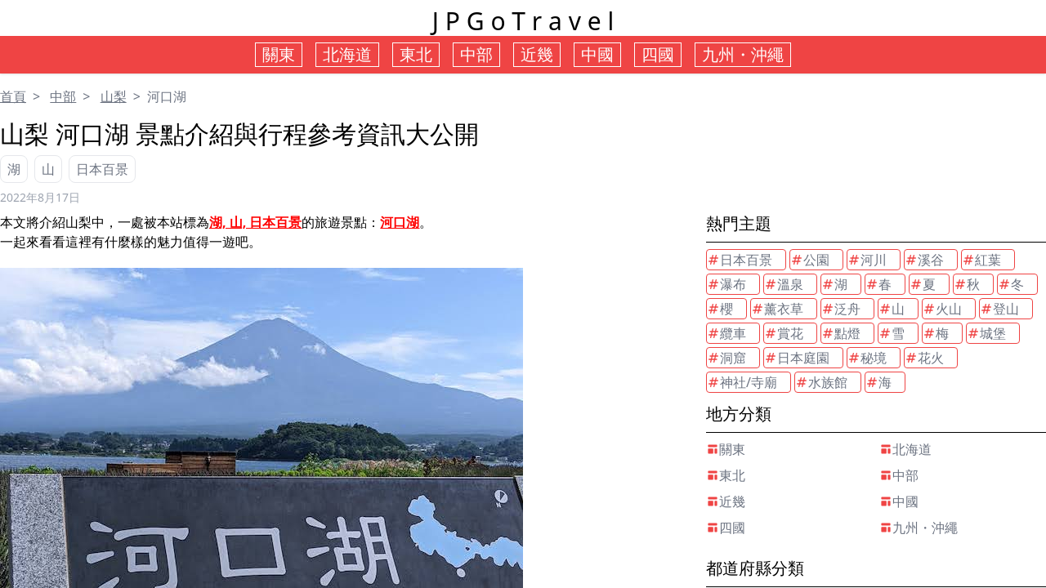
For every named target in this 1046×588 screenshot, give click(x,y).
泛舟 (840, 309)
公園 (809, 260)
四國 (725, 528)
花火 (924, 358)
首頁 (13, 96)
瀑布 (726, 284)
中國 (899, 501)
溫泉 (783, 284)
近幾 (725, 501)
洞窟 (726, 358)
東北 (725, 475)
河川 (867, 260)
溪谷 (924, 260)
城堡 (986, 333)
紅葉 (981, 260)
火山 (942, 309)
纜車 (726, 333)
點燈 (840, 333)
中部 (63, 96)
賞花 (783, 333)
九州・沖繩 (918, 528)
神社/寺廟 (742, 382)
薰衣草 (777, 309)
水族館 (821, 382)
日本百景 (102, 169)
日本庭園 (796, 358)
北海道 (905, 449)
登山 (999, 309)
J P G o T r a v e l (523, 21)
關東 (725, 449)
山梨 (114, 96)
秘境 (867, 358)
